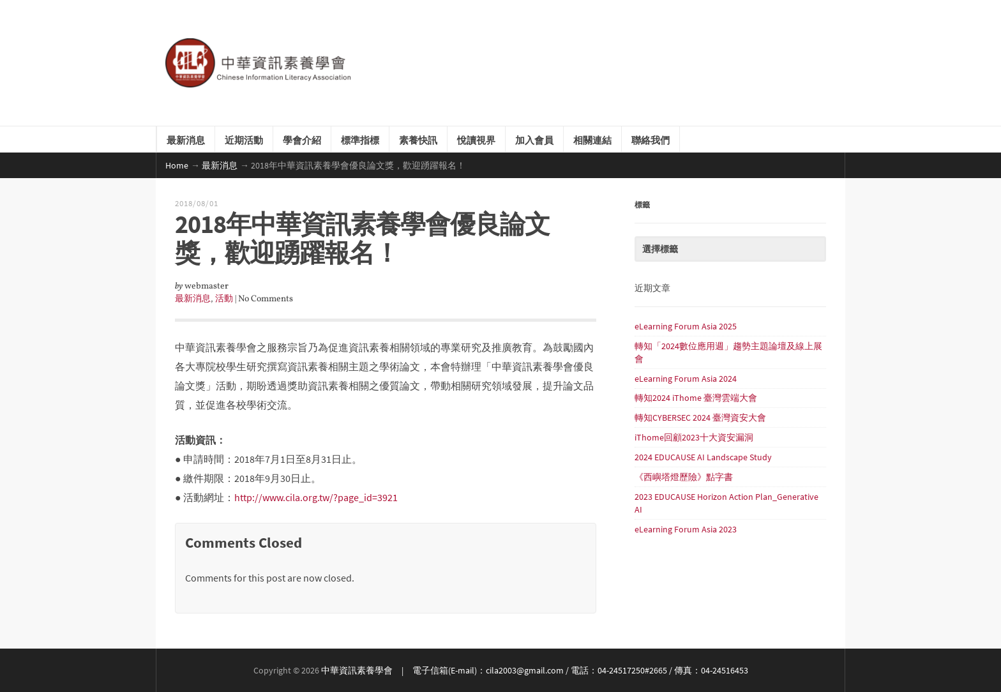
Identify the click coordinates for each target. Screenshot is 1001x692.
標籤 (642, 204)
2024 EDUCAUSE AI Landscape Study (703, 457)
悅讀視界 (476, 139)
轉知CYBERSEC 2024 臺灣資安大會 (700, 417)
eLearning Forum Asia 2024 (686, 378)
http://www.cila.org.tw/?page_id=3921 (316, 497)
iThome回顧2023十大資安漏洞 (694, 437)
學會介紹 (302, 139)
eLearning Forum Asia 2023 (686, 529)
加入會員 (534, 139)
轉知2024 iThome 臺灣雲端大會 (696, 397)
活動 (224, 299)
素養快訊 (418, 139)
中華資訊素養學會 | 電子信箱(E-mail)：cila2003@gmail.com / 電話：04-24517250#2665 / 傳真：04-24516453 (534, 670)
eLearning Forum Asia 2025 (686, 326)
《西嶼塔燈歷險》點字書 (684, 477)
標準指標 (360, 139)
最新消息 (186, 139)
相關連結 (592, 139)
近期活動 (244, 139)
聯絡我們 (650, 139)
